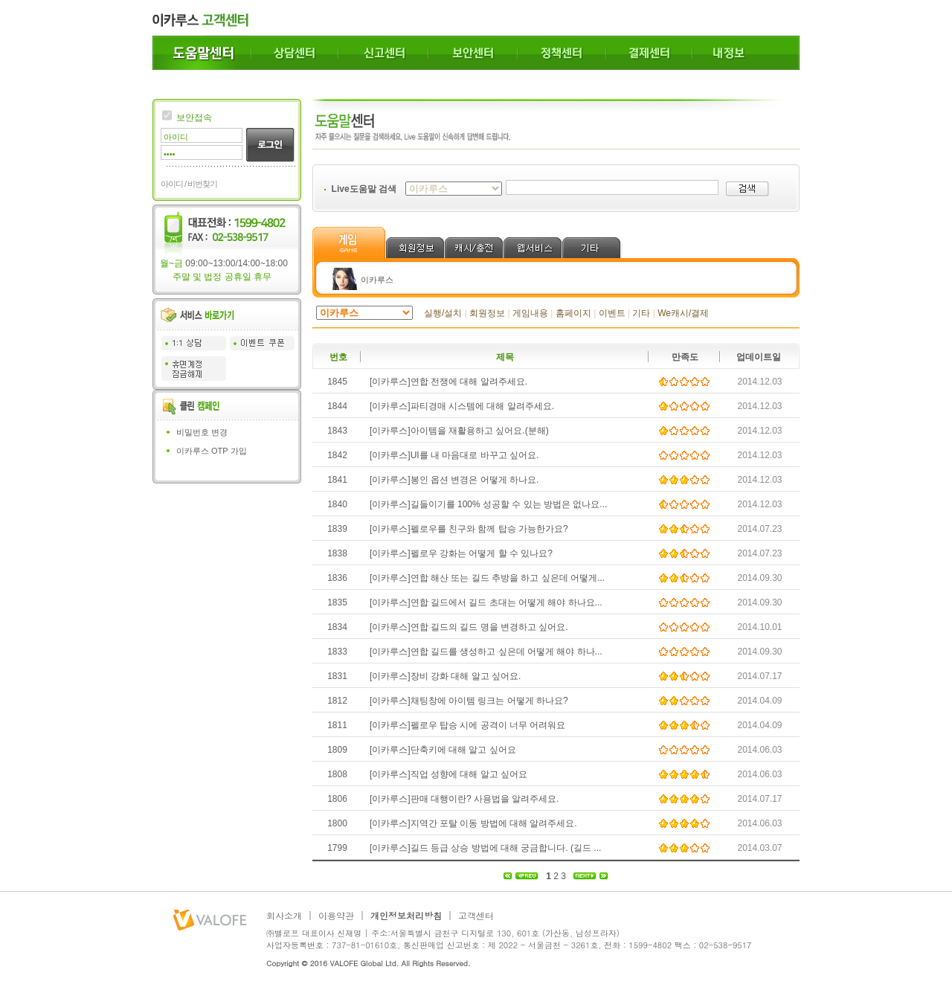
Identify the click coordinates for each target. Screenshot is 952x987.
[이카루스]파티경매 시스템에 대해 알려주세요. (462, 406)
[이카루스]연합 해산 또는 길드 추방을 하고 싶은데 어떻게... (487, 578)
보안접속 (194, 117)
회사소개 (284, 916)
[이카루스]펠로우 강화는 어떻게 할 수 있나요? (461, 553)
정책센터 (562, 53)
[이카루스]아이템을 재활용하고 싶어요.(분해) (459, 430)
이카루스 (377, 279)
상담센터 (294, 53)
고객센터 (476, 916)
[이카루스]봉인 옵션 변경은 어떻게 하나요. (454, 480)
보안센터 (473, 53)
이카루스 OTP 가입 (211, 450)
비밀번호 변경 (202, 432)
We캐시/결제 (683, 313)
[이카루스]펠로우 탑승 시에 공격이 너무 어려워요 (467, 725)
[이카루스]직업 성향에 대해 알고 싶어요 (448, 774)
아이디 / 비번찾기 (189, 183)
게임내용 (530, 313)
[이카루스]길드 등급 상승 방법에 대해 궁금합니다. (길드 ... (485, 848)
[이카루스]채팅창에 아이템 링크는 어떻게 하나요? (469, 700)
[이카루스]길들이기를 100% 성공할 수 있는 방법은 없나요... (488, 504)
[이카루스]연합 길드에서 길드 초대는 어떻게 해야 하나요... (486, 602)
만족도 (685, 357)
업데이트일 (758, 357)
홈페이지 (573, 313)
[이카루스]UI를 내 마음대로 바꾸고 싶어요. (454, 455)
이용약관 (336, 916)
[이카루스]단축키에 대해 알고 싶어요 (443, 750)
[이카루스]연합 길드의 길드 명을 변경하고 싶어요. (469, 627)
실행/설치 (443, 313)
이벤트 (612, 313)
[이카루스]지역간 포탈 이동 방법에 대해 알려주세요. (473, 823)
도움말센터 (201, 53)
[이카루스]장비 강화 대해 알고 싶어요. (445, 676)
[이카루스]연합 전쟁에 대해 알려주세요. (448, 381)
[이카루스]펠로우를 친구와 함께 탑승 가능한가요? (469, 529)
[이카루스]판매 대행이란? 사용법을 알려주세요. (464, 799)
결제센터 (649, 53)
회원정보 (487, 313)
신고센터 (383, 53)
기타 (641, 313)
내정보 (746, 53)
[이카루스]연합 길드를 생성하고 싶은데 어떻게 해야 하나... (486, 651)
